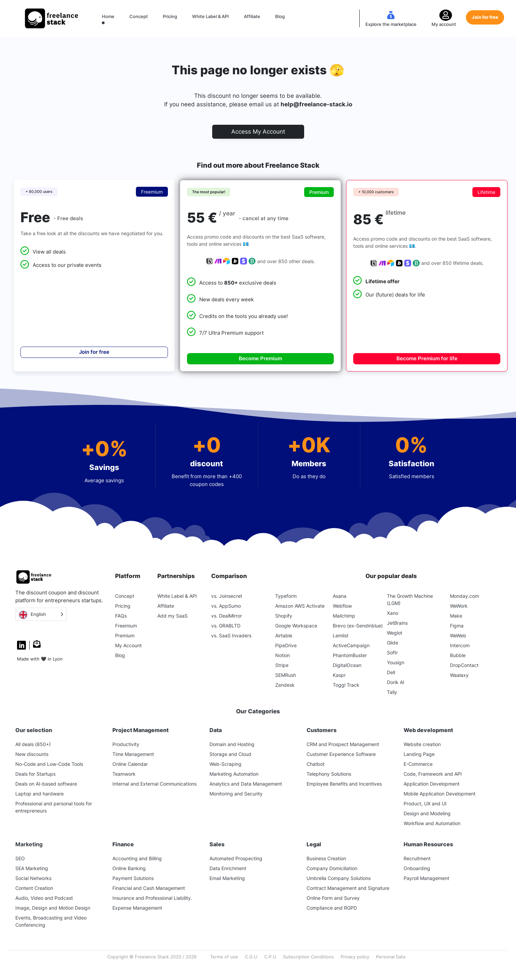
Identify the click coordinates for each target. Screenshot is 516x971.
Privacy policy (355, 956)
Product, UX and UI (425, 803)
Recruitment (417, 858)
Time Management (133, 754)
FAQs (121, 616)
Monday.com (464, 596)
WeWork (459, 606)
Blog (280, 16)
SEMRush (285, 675)
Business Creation (326, 858)
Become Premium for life (426, 358)
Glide (392, 643)
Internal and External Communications (154, 784)
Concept (138, 16)
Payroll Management (426, 878)
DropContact (464, 665)
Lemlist (340, 635)
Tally (392, 692)
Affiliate (252, 16)
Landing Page (419, 754)
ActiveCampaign (351, 645)
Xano (392, 613)
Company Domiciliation (332, 868)
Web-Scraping (225, 764)
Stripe (281, 665)
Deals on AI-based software (46, 784)
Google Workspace (296, 625)
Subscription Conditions (308, 956)
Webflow (342, 606)
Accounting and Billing (137, 858)
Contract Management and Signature (348, 888)
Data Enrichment (227, 868)
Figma (457, 625)
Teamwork (124, 774)
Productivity (125, 744)
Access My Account (258, 131)
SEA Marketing (31, 868)
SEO (20, 858)
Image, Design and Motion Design (52, 908)
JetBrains (397, 623)
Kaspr (339, 675)
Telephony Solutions (329, 774)
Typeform (286, 596)
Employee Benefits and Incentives (344, 784)
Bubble (458, 655)
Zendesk (285, 685)
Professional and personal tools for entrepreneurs (53, 807)
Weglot (394, 633)
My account (444, 24)
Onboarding (417, 868)
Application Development (431, 784)
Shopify (283, 616)
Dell (391, 672)
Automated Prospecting (235, 858)
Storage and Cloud (230, 754)
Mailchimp (344, 616)
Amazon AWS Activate (300, 606)
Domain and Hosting (231, 744)
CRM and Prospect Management (343, 744)
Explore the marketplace (391, 24)
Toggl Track (346, 685)
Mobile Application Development (439, 793)
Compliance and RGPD (332, 908)
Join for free (485, 17)
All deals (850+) (33, 744)
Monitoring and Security (236, 793)
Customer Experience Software (341, 754)
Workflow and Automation (432, 823)
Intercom (460, 645)
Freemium (126, 625)
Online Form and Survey (333, 898)
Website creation (422, 744)
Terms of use (224, 956)
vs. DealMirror (226, 616)
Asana (339, 596)
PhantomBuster (350, 655)
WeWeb (458, 635)
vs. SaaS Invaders (231, 635)
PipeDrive (286, 645)
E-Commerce (418, 764)
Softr (392, 652)
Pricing (170, 16)
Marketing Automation (234, 774)
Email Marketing (227, 878)
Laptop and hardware (39, 793)
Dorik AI (395, 682)
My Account (128, 645)
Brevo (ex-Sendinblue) (358, 625)
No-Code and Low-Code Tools (49, 764)
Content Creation (34, 888)
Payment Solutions (133, 878)
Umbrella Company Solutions (339, 878)
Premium (125, 635)
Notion (282, 655)
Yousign (395, 662)
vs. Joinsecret (226, 596)
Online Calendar (130, 764)
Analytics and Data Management (245, 784)
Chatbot (316, 764)
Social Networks (33, 878)
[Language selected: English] (41, 614)
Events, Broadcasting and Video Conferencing (51, 921)
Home (108, 16)
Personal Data (390, 956)
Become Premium (260, 358)
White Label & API (210, 16)
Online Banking (129, 868)
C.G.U (251, 956)
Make (456, 616)
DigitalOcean (347, 665)
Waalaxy (459, 675)
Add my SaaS (172, 616)
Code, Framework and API (433, 774)
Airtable (283, 635)
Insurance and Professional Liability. (152, 898)
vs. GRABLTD (225, 625)
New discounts (31, 754)
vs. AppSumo (226, 606)
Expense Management (137, 908)
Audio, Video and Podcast (44, 898)
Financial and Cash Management (148, 888)
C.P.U (270, 956)
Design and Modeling (427, 813)
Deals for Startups (35, 774)
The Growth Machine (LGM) (410, 599)
